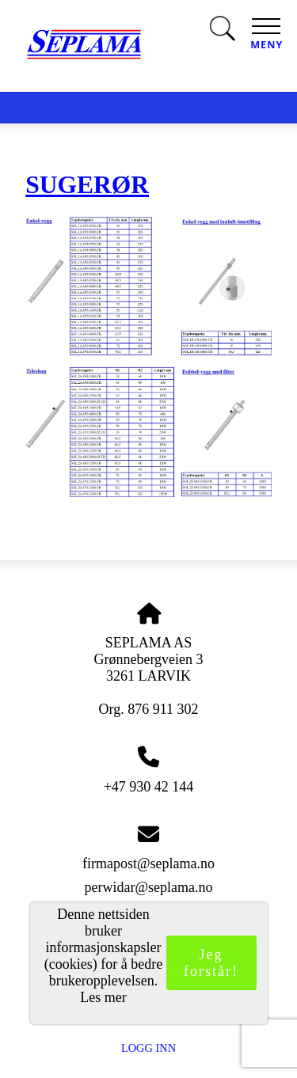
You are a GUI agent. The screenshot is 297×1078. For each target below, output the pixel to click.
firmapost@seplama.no (148, 863)
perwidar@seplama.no (148, 887)
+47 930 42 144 (149, 787)
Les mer (103, 997)
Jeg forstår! (211, 963)
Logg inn (148, 1048)
